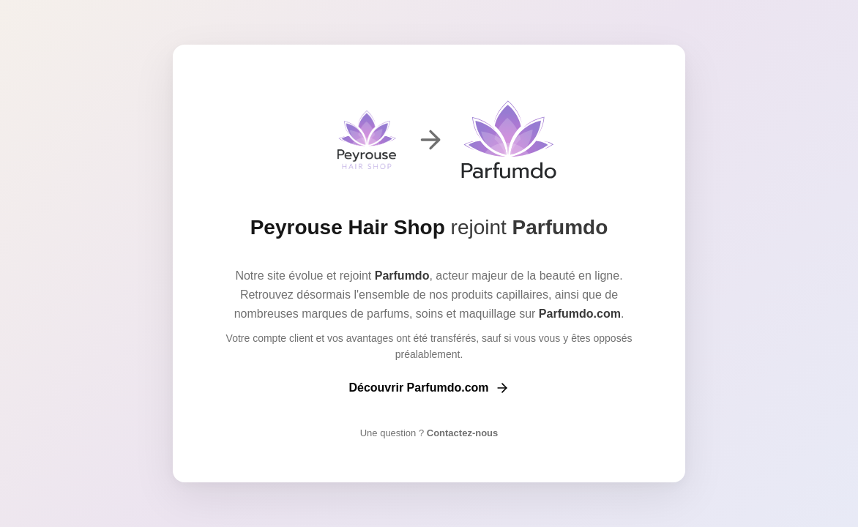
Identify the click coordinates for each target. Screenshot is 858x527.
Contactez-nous (461, 432)
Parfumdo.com (580, 313)
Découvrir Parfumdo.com (428, 388)
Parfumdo (560, 227)
